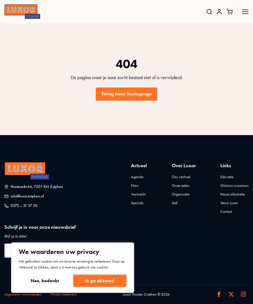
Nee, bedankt (45, 280)
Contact (226, 211)
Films (135, 185)
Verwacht (138, 194)
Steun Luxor (229, 203)
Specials (137, 203)
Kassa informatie (232, 194)
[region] (72, 267)
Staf (174, 203)
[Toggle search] (209, 11)
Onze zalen (181, 185)
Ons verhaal (181, 177)
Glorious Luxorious (234, 185)
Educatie (226, 177)
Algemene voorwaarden (23, 294)
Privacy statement (64, 294)
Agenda (137, 177)
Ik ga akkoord (99, 280)
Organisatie (181, 194)
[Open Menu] (245, 11)
